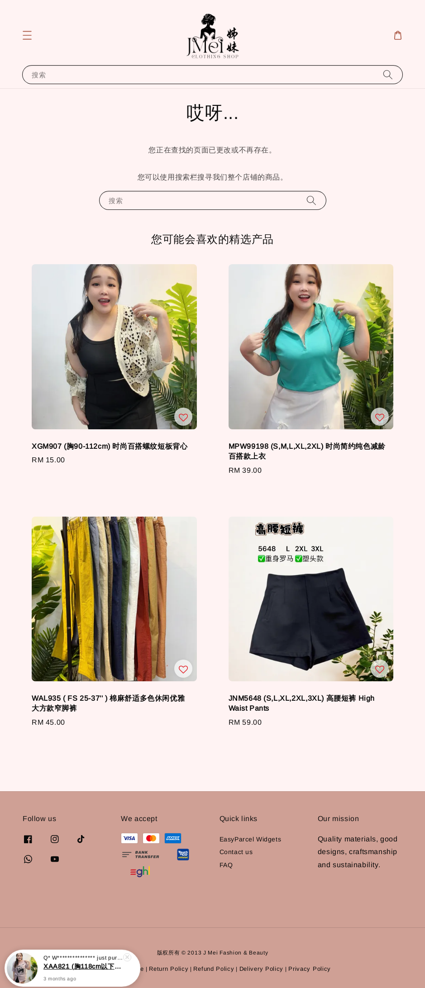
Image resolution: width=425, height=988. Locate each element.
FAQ (226, 865)
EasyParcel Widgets (251, 839)
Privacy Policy (309, 968)
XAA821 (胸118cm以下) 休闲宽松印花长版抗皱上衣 (83, 970)
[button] (27, 35)
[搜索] (387, 74)
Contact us (236, 851)
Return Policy (168, 968)
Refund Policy (213, 968)
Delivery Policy (261, 968)
